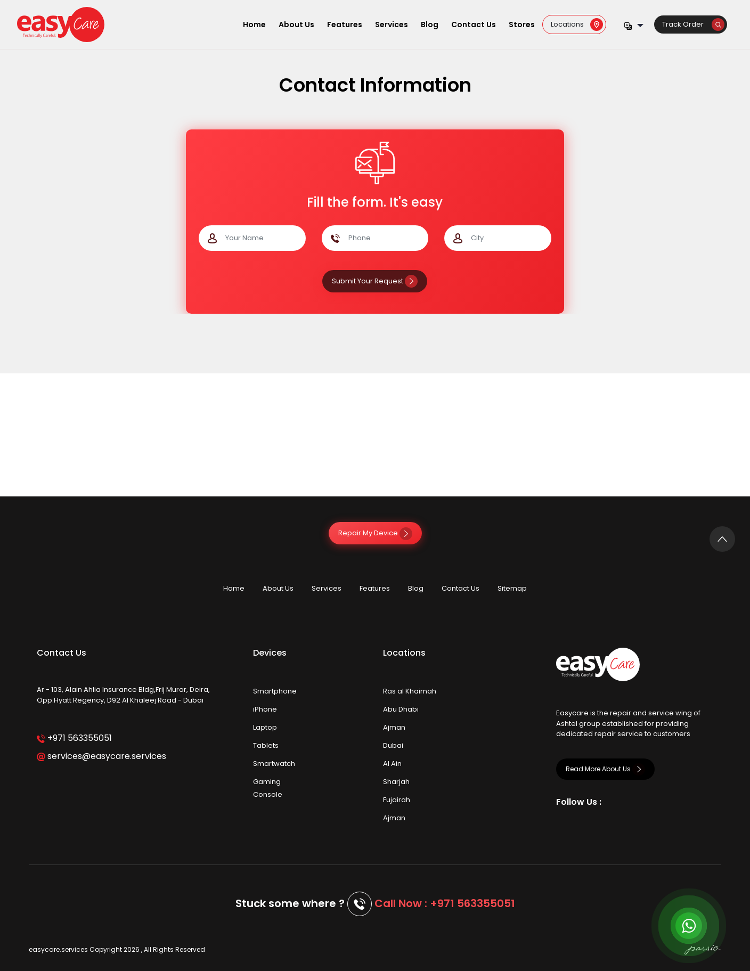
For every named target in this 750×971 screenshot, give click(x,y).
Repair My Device (375, 533)
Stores (522, 24)
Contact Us (473, 24)
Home (254, 24)
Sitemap (512, 588)
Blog (429, 24)
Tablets (266, 745)
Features (344, 24)
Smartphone (275, 691)
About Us (296, 24)
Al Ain (392, 763)
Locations (577, 24)
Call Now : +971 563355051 (444, 903)
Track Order (693, 24)
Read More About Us (605, 768)
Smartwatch (274, 763)
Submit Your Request (375, 281)
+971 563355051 (74, 738)
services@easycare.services (101, 756)
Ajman (394, 727)
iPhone (265, 709)
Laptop (265, 727)
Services (391, 24)
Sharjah (396, 782)
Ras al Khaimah (409, 691)
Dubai (393, 745)
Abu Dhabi (401, 709)
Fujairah (396, 800)
